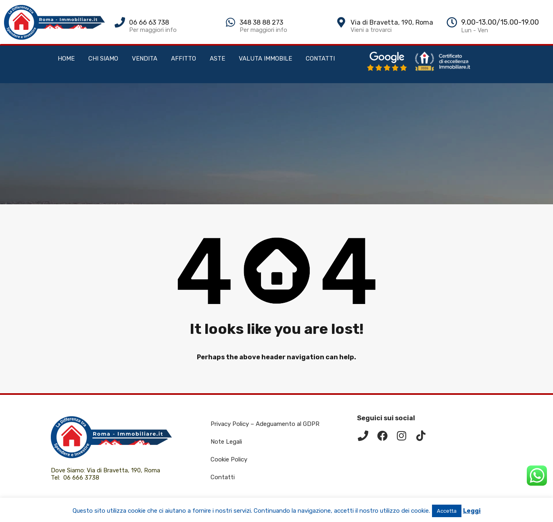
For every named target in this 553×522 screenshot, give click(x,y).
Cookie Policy (229, 459)
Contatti (223, 477)
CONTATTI (320, 58)
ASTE (217, 58)
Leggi (472, 510)
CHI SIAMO (103, 58)
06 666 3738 (81, 477)
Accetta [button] (447, 511)
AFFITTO (183, 58)
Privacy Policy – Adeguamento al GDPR (265, 424)
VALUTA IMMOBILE (265, 58)
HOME (66, 58)
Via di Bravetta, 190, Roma (124, 470)
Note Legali (226, 441)
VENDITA (144, 58)
